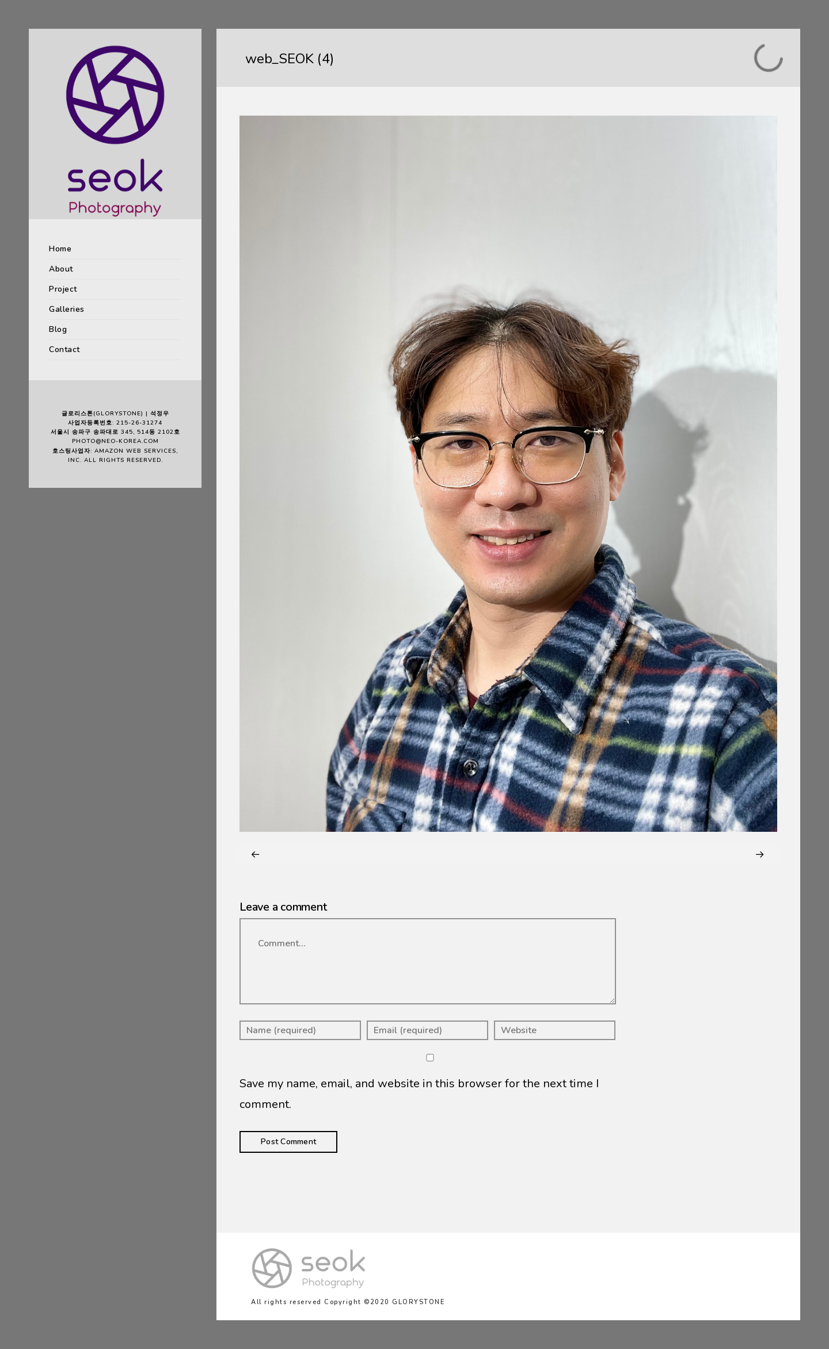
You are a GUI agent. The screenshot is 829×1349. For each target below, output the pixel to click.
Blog (58, 329)
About (61, 268)
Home (60, 248)
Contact (64, 349)
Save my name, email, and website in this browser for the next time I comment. (419, 1094)
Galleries (67, 309)
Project (63, 289)
